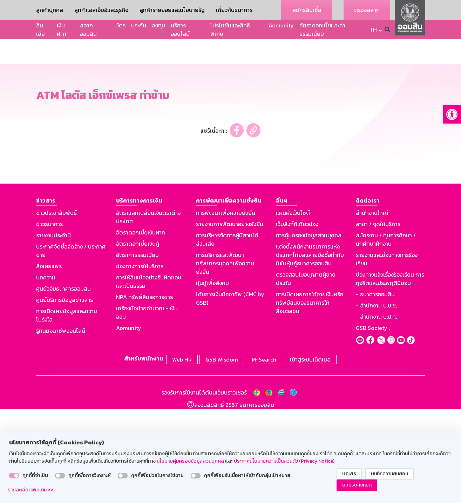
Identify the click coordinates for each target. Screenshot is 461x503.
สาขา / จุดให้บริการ (378, 319)
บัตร (120, 25)
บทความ (45, 373)
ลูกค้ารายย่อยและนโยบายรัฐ (172, 10)
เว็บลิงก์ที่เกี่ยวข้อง (297, 319)
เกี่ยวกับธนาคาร (234, 10)
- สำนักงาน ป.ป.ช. (376, 401)
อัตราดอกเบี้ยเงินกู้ (137, 339)
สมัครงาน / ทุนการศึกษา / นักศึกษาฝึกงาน (386, 334)
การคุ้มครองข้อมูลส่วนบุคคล (308, 330)
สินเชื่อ (40, 29)
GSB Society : (373, 423)
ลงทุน (158, 25)
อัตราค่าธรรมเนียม (137, 350)
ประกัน (138, 25)
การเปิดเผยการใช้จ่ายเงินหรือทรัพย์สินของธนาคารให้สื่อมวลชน (309, 398)
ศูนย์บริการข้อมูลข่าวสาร (64, 395)
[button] (452, 114)
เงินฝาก (61, 29)
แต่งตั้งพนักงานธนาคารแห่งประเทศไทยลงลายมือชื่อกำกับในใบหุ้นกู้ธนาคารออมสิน (310, 350)
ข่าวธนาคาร (49, 319)
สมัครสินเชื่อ (306, 10)
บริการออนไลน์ (180, 29)
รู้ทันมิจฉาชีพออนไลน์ (60, 426)
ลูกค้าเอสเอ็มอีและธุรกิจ (101, 10)
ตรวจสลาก (367, 10)
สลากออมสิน (88, 29)
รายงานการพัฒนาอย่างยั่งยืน (229, 319)
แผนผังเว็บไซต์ (293, 308)
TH (373, 29)
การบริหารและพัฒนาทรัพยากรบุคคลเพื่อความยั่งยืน (225, 358)
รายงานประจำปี (53, 330)
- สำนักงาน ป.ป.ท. (376, 412)
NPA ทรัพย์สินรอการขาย (145, 392)
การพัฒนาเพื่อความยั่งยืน (225, 308)
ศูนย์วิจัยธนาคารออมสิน (63, 384)
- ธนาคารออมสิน (375, 389)
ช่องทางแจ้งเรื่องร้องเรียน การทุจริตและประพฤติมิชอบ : (390, 374)
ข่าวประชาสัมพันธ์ (56, 308)
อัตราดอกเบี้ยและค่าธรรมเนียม (322, 29)
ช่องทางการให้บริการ (139, 361)
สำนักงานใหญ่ (372, 308)
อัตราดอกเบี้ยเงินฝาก (140, 328)
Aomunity (281, 25)
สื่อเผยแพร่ (49, 361)
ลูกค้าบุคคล (49, 10)
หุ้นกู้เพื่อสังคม (212, 378)
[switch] (14, 475)
